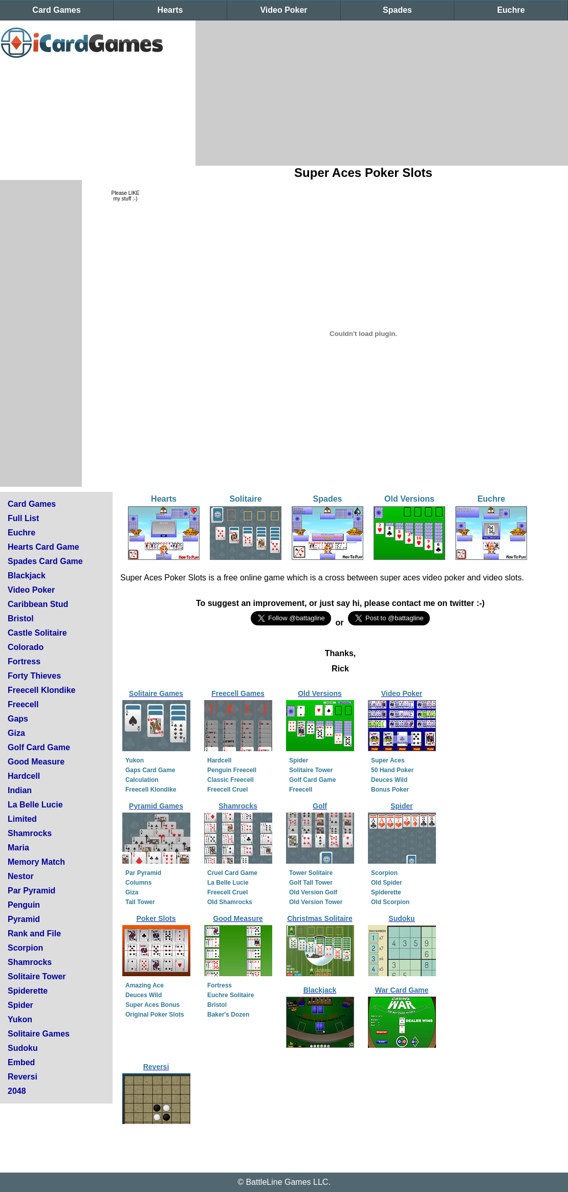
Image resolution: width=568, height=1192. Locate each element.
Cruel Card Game (232, 872)
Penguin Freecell (231, 770)
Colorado (25, 647)
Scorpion (25, 947)
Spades (397, 10)
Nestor (21, 876)
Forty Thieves (34, 675)
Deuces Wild (389, 779)
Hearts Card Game (43, 547)
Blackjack (27, 575)
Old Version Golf (313, 892)
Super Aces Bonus (152, 1004)
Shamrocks (30, 833)
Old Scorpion (390, 902)
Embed (21, 1062)
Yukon (20, 1019)
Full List (23, 518)
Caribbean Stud (38, 604)
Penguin (24, 905)
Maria (18, 847)
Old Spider (386, 882)
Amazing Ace (144, 985)
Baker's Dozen (228, 1014)
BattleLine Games (278, 1182)
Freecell (23, 704)
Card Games (56, 10)
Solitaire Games (39, 1033)
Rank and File (34, 933)
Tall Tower (140, 902)
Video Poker (283, 10)
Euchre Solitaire (230, 995)
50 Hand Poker (392, 770)
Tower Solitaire (311, 872)
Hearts (170, 10)
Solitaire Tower (37, 976)
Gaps (18, 718)
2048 (17, 1091)
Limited (22, 819)
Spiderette (28, 990)
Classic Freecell (230, 779)
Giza (16, 733)
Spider (20, 1005)
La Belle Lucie (35, 804)
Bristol (21, 618)
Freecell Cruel (227, 789)
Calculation (142, 779)
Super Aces (388, 760)
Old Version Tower (315, 902)
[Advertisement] (359, 92)
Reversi (22, 1076)
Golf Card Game (39, 747)
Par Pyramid (31, 890)
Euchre (511, 10)
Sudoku (23, 1048)
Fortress (24, 661)
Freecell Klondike (42, 690)
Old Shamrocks (229, 902)
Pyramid (24, 919)
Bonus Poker (390, 789)
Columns (138, 882)
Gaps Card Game (150, 770)
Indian (20, 790)
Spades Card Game (45, 561)
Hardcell (24, 776)
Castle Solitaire (37, 632)
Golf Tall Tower (311, 882)
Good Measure (36, 761)
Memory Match (36, 862)
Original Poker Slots (154, 1014)
